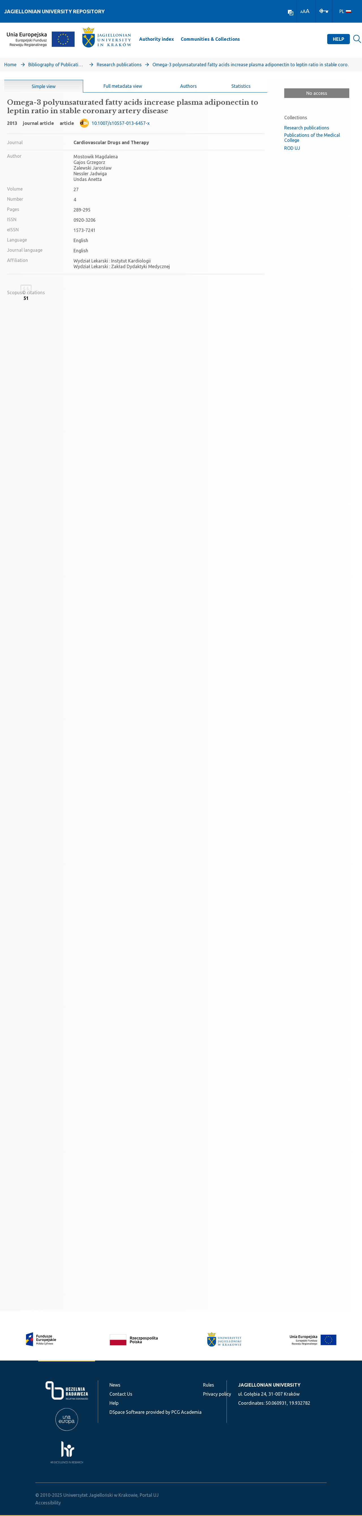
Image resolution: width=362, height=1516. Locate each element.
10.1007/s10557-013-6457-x (121, 123)
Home (10, 64)
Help (338, 39)
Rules (208, 1384)
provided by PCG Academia (174, 1412)
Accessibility (48, 1502)
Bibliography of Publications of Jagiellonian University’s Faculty (56, 64)
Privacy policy (217, 1394)
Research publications (119, 64)
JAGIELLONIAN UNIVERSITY (269, 1384)
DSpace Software (127, 1412)
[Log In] (323, 10)
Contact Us (120, 1394)
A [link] (301, 12)
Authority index (156, 39)
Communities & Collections (210, 39)
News (114, 1384)
